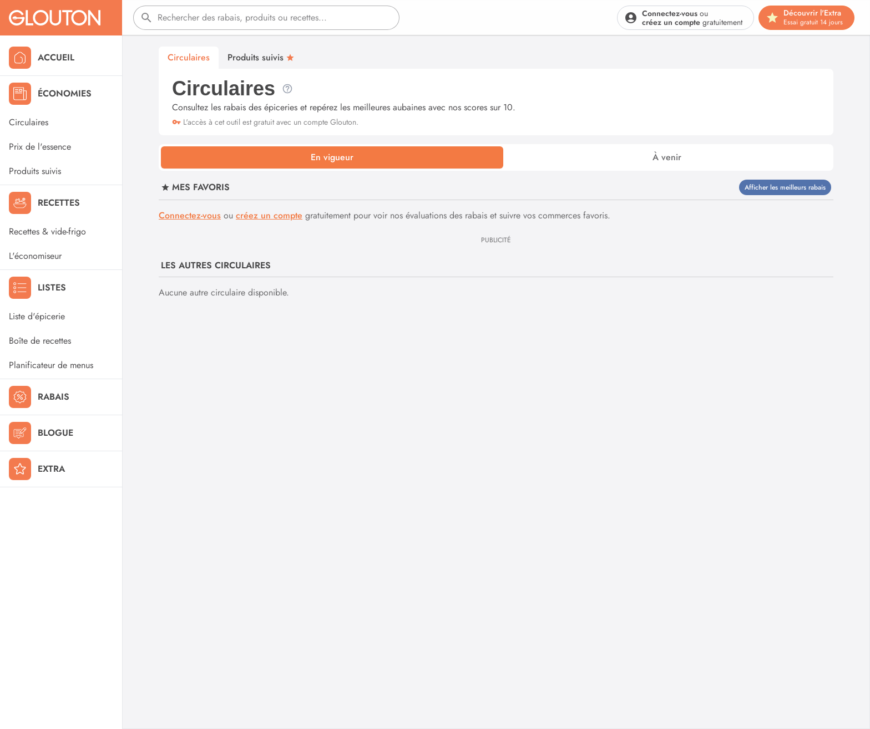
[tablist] (496, 157)
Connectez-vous (190, 215)
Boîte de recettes (40, 340)
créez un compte (269, 215)
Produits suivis (35, 171)
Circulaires (28, 122)
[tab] (332, 157)
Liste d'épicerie (37, 316)
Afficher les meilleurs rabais (785, 187)
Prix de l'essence (40, 146)
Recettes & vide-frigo (47, 231)
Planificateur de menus (51, 365)
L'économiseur (35, 255)
